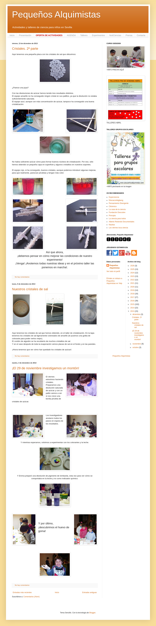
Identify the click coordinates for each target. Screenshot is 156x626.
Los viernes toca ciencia (118, 228)
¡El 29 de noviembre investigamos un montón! (45, 368)
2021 (132, 283)
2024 (132, 273)
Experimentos (98, 35)
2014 (132, 308)
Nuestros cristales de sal (30, 289)
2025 (132, 269)
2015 (132, 304)
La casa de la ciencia (117, 209)
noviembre (136, 344)
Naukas (112, 225)
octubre (135, 347)
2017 (132, 297)
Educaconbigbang (116, 200)
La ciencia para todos (117, 218)
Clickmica (112, 206)
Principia (112, 216)
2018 (132, 294)
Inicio (12, 35)
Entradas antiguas (89, 592)
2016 (132, 301)
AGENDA (71, 35)
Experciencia (114, 197)
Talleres (83, 35)
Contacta (141, 35)
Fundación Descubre (117, 212)
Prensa (129, 35)
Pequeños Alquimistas (56, 14)
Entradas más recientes (22, 592)
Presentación (25, 35)
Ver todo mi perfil (113, 271)
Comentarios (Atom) (31, 597)
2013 (132, 311)
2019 (132, 290)
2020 (132, 287)
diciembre (136, 314)
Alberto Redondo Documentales (121, 222)
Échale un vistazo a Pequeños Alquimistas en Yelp (114, 281)
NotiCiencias (115, 35)
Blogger (92, 613)
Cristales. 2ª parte (25, 48)
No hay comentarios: (22, 277)
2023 (132, 276)
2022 (132, 280)
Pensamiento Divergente (118, 203)
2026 (132, 266)
